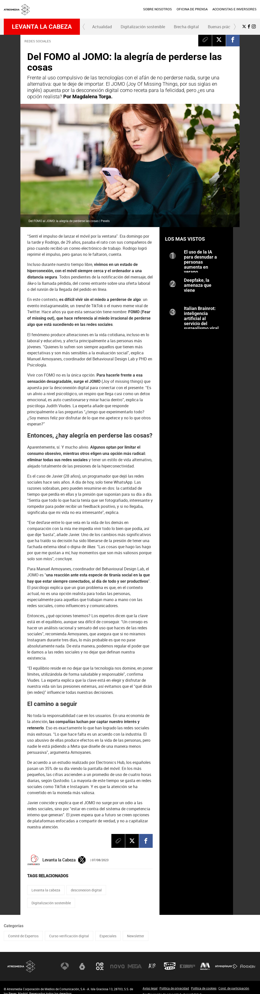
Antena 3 (64, 966)
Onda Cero (169, 966)
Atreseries (152, 966)
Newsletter (135, 936)
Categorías (13, 925)
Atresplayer (226, 966)
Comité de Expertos (23, 936)
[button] (84, 27)
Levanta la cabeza (42, 26)
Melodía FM (205, 966)
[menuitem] (157, 9)
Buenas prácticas (223, 26)
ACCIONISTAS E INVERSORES (234, 9)
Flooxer (247, 966)
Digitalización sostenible (143, 26)
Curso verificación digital (69, 936)
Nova (117, 966)
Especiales (108, 936)
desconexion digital (86, 890)
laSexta (82, 966)
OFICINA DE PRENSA (192, 9)
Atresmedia (21, 966)
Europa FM (187, 966)
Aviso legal (150, 988)
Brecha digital (186, 26)
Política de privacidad (174, 988)
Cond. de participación (233, 988)
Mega (134, 966)
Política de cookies (203, 988)
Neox (99, 966)
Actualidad (102, 26)
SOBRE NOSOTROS (157, 9)
